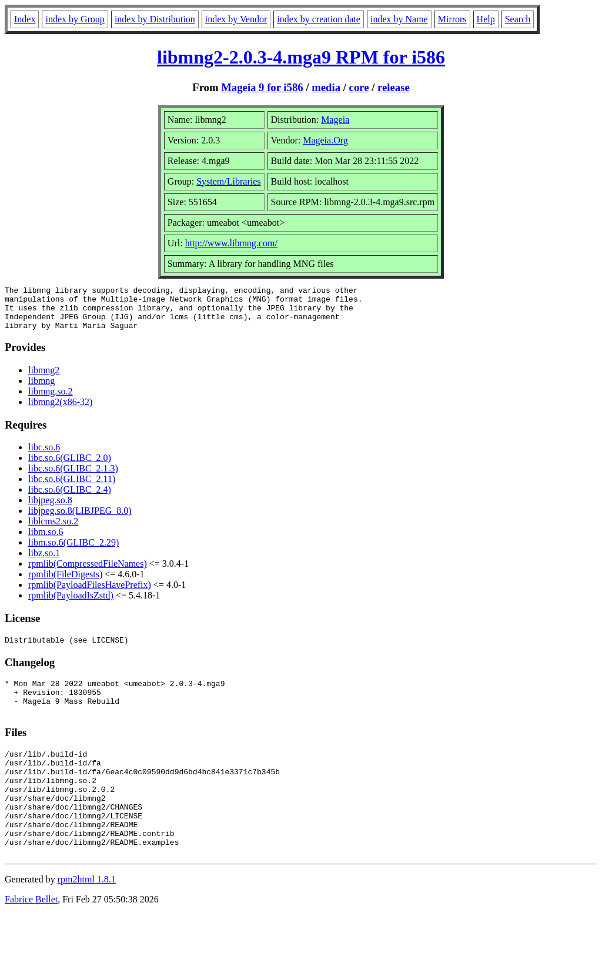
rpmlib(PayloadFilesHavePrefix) (89, 593)
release (393, 87)
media (326, 87)
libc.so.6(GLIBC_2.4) (69, 498)
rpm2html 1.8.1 (87, 918)
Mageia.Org (325, 140)
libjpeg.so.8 (50, 509)
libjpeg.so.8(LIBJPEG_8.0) (80, 519)
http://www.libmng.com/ (231, 243)
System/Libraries (228, 181)
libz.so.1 (44, 562)
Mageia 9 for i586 (262, 87)
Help (486, 19)
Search (518, 19)
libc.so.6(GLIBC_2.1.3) (73, 477)
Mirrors (452, 19)
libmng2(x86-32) (60, 411)
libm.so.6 (45, 541)
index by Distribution (155, 19)
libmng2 (43, 379)
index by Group (74, 19)
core (359, 87)
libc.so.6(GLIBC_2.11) (71, 488)
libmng (41, 389)
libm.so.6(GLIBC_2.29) (73, 551)
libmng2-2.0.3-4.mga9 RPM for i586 (301, 57)
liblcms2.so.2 (53, 530)
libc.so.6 (44, 456)
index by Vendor (236, 19)
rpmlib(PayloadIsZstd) (70, 604)
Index (24, 19)
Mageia (335, 120)
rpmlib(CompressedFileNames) (87, 572)
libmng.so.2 (50, 400)
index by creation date (318, 19)
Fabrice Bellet (31, 938)
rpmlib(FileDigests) (65, 583)
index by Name (399, 19)
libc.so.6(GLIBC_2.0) (69, 467)
